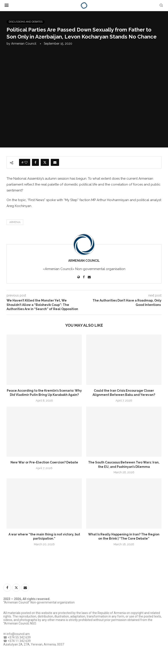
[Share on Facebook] (35, 162)
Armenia (14, 222)
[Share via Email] (55, 162)
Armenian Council (23, 43)
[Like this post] (26, 162)
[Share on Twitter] (45, 162)
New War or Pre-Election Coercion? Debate (44, 462)
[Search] (161, 5)
